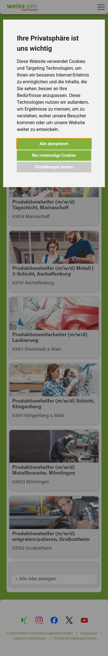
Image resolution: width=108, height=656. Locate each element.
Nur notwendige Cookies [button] (54, 155)
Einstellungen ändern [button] (54, 167)
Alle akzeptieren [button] (54, 143)
